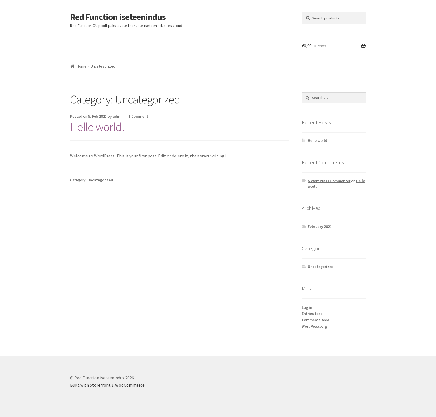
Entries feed (312, 313)
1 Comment (138, 116)
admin (118, 116)
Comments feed (315, 319)
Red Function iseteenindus (118, 17)
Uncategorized (100, 179)
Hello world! (97, 127)
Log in (307, 307)
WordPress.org (314, 326)
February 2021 (320, 226)
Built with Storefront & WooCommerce (107, 385)
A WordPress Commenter (329, 180)
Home (81, 66)
